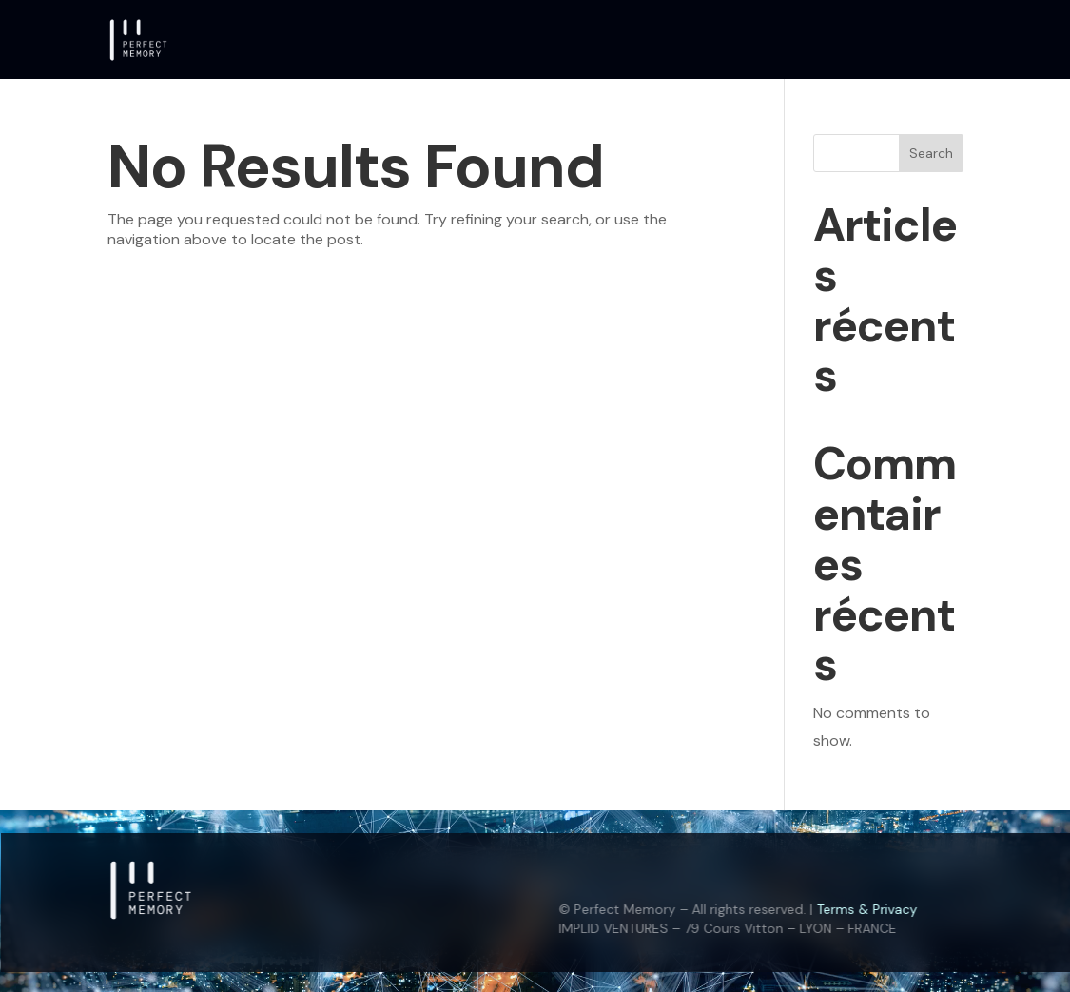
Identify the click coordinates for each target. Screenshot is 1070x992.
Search (931, 153)
